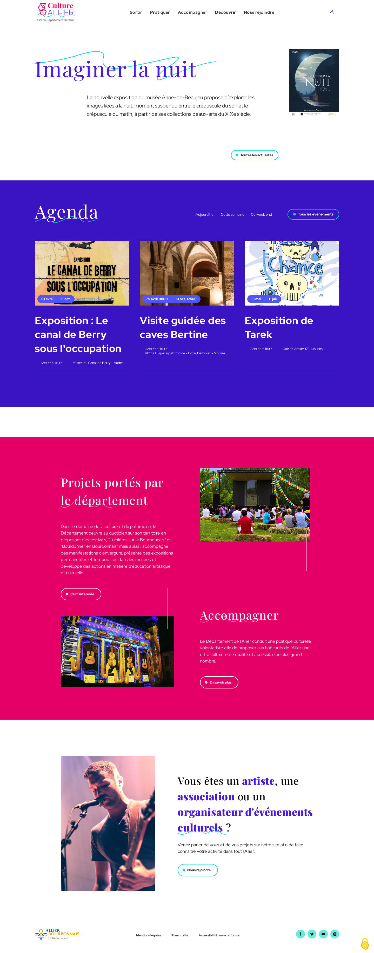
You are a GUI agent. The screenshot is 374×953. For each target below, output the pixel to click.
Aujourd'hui (205, 214)
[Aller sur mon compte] (333, 12)
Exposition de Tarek (280, 327)
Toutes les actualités (255, 153)
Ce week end (261, 214)
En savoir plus (221, 682)
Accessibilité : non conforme (219, 936)
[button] (136, 12)
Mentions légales (148, 936)
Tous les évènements (315, 214)
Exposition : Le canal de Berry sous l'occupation (79, 334)
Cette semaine (232, 214)
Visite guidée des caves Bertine (183, 327)
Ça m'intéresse (83, 594)
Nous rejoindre (200, 870)
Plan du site (179, 936)
